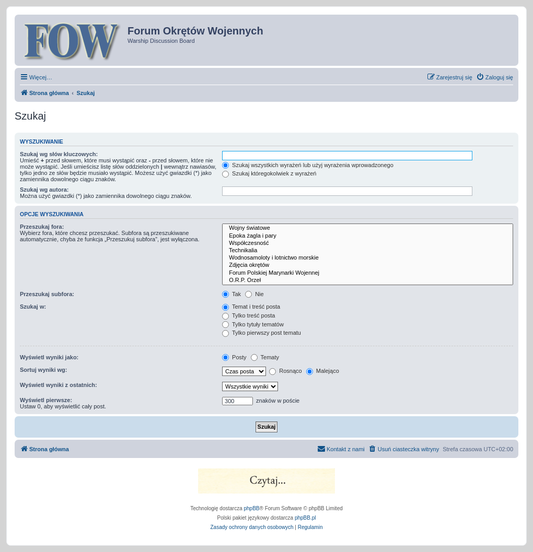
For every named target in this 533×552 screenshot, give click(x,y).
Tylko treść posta (248, 315)
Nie (254, 294)
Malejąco (322, 371)
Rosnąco (285, 371)
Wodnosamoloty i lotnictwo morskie (367, 258)
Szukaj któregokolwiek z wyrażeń (269, 173)
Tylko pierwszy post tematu (261, 333)
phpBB (252, 508)
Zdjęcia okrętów (367, 265)
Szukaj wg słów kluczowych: (59, 154)
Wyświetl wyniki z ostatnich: (58, 385)
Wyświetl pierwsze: (46, 400)
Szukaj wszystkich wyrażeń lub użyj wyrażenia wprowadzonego (307, 165)
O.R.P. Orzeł (367, 280)
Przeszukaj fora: (42, 227)
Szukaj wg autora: (44, 189)
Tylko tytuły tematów (253, 324)
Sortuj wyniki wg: (43, 370)
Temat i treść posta (251, 306)
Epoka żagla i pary (367, 236)
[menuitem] (494, 77)
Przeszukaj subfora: (47, 294)
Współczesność (367, 243)
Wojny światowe (367, 228)
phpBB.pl (305, 518)
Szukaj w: (33, 306)
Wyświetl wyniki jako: (49, 357)
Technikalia (367, 250)
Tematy (265, 357)
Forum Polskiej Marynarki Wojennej (367, 273)
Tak (231, 294)
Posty (234, 357)
